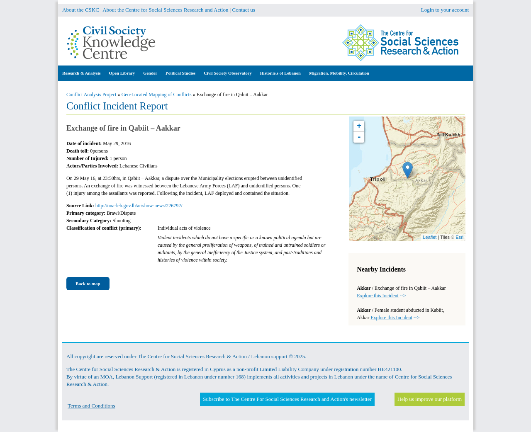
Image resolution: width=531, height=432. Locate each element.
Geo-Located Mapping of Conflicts (157, 94)
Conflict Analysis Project (91, 94)
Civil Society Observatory (227, 73)
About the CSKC (80, 10)
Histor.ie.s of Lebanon (280, 73)
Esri (459, 237)
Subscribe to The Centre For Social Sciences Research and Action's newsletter (287, 399)
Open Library (122, 73)
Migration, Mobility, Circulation (339, 73)
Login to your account (445, 10)
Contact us (243, 10)
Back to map (88, 283)
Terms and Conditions (91, 406)
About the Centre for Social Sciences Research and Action (165, 10)
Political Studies (180, 73)
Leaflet (429, 237)
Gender (150, 73)
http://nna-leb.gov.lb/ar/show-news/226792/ (139, 206)
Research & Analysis (81, 73)
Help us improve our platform (429, 399)
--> (381, 296)
